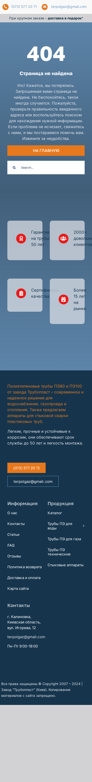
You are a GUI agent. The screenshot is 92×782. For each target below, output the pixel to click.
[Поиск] (14, 167)
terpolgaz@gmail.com (69, 6)
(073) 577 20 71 (24, 6)
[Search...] (46, 167)
